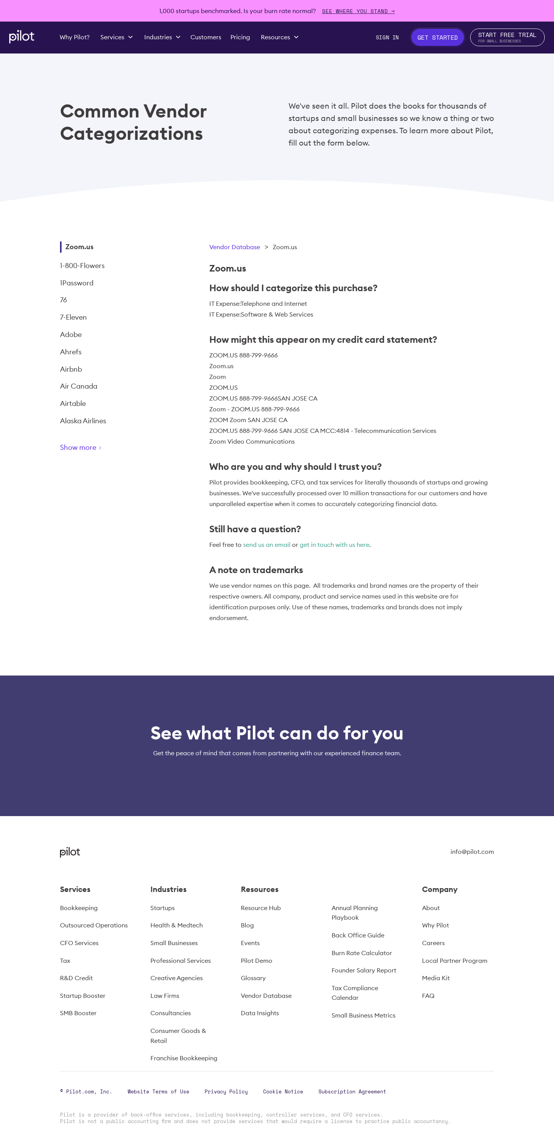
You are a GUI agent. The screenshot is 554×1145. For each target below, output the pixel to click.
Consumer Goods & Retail (178, 1035)
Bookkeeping (79, 908)
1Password (76, 282)
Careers (433, 943)
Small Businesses (174, 943)
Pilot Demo (256, 960)
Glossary (253, 978)
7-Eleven (73, 317)
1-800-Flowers (82, 265)
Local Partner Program (454, 960)
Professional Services (180, 960)
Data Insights (260, 1013)
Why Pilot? (75, 37)
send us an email (266, 544)
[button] (117, 37)
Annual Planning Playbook (355, 913)
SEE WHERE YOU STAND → (358, 11)
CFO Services (79, 943)
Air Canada (78, 386)
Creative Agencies (176, 978)
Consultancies (170, 1013)
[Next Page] (108, 449)
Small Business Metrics (363, 1015)
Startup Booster (82, 995)
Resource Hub (261, 908)
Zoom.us (79, 246)
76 (63, 299)
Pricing (240, 37)
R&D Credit (76, 978)
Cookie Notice (283, 1091)
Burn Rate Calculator (362, 953)
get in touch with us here (334, 544)
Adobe (71, 334)
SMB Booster (78, 1013)
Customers (205, 37)
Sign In (387, 37)
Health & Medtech (176, 925)
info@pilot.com (472, 851)
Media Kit (436, 978)
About (431, 908)
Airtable (73, 403)
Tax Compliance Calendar (355, 993)
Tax (65, 960)
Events (250, 943)
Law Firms (164, 995)
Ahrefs (71, 351)
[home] (21, 37)
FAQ (428, 995)
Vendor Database (234, 247)
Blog (247, 925)
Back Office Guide (358, 935)
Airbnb (71, 369)
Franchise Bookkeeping (183, 1058)
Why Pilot (435, 925)
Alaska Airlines (83, 420)
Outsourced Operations (94, 925)
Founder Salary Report (364, 970)
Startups (162, 908)
